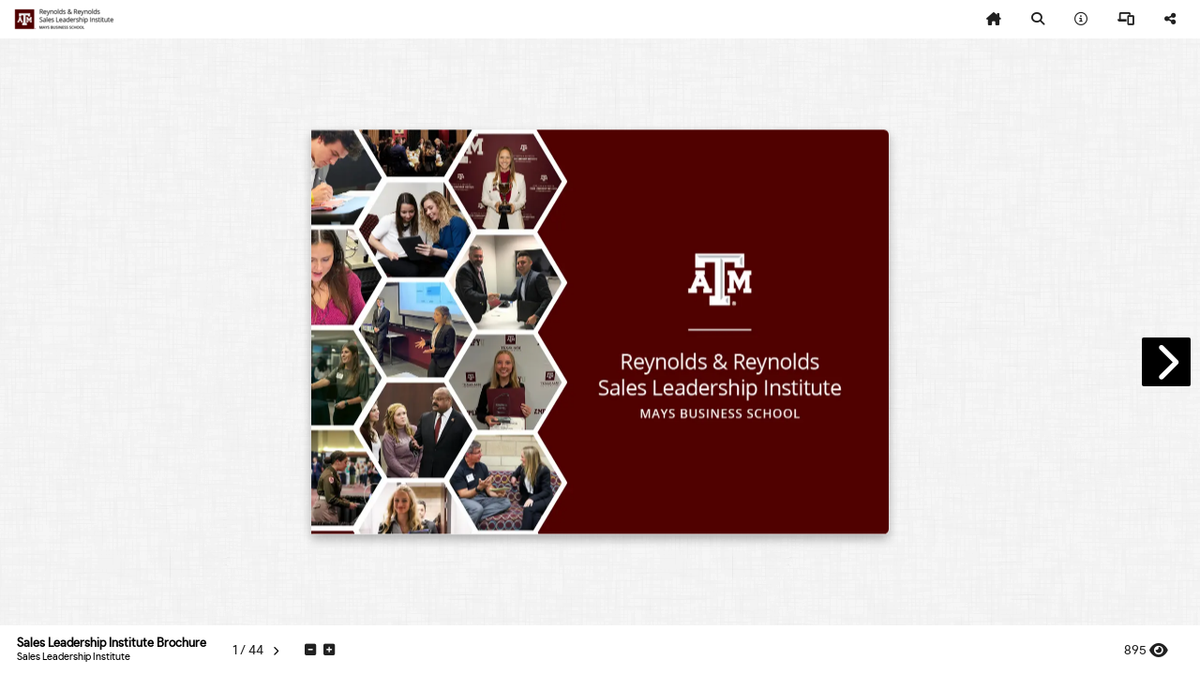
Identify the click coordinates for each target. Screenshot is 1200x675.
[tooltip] (993, 19)
